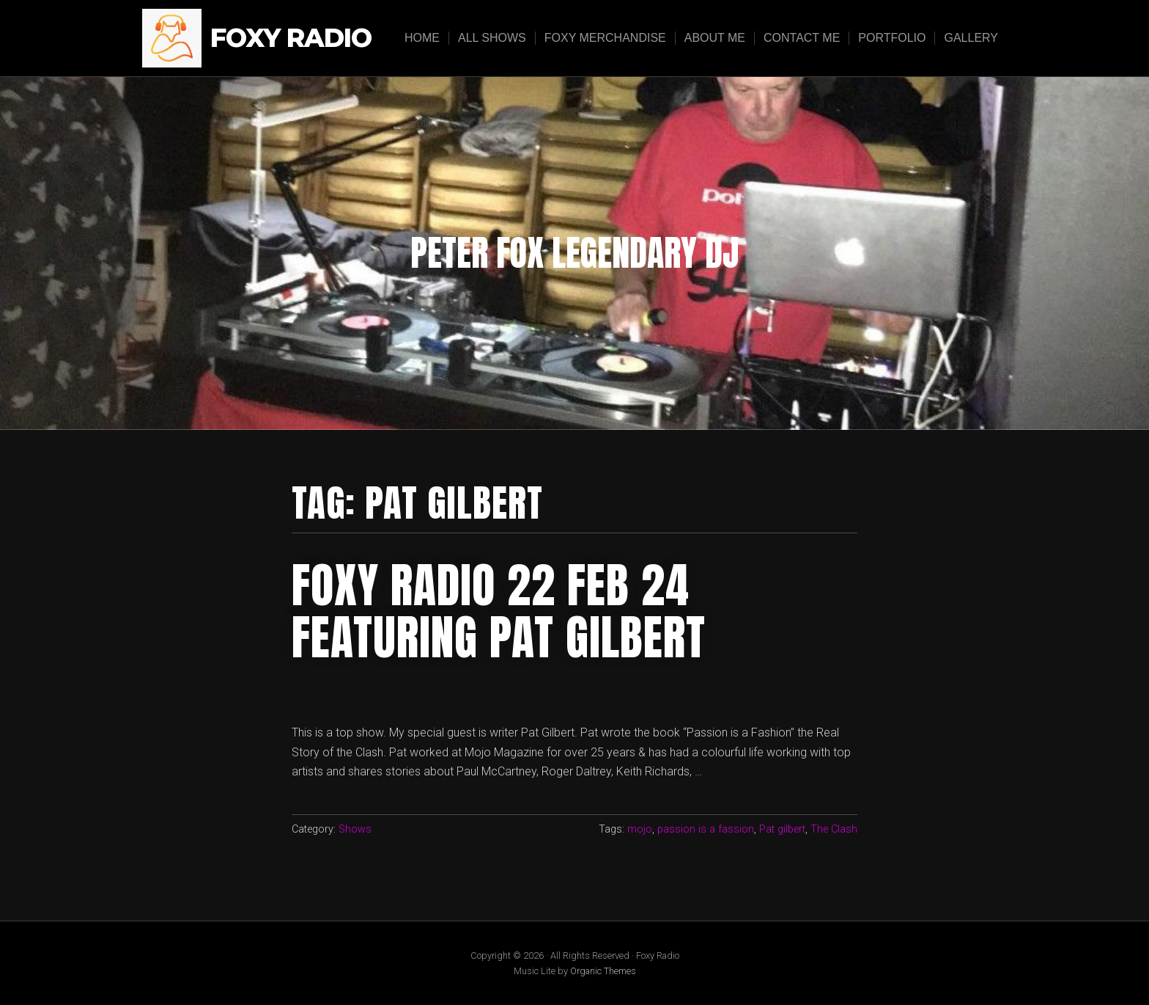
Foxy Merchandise (605, 38)
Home (422, 38)
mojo (639, 829)
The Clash (833, 829)
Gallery (971, 38)
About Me (714, 38)
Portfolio (892, 38)
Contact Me (802, 38)
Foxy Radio (291, 38)
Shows (355, 829)
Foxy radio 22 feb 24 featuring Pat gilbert (499, 611)
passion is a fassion (705, 829)
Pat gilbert (782, 829)
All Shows (492, 38)
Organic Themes (603, 970)
